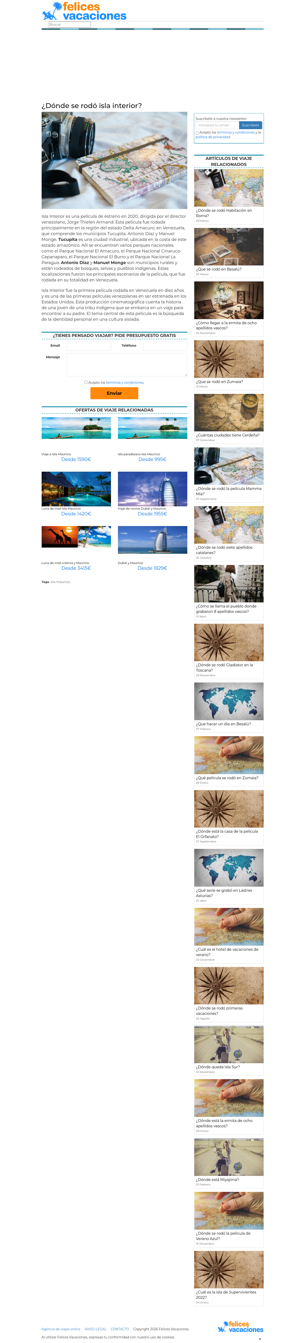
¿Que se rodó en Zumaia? (219, 382)
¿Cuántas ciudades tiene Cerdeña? (228, 435)
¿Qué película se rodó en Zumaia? (227, 778)
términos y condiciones (124, 382)
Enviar (114, 393)
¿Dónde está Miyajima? (217, 1180)
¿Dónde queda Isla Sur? (218, 1067)
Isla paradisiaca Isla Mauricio (139, 454)
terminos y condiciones (236, 132)
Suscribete (250, 125)
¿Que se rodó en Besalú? (219, 269)
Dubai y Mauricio (130, 563)
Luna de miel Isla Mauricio (61, 508)
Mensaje (53, 357)
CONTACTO (120, 1329)
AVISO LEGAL (96, 1329)
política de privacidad (213, 137)
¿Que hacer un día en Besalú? (223, 724)
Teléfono (129, 345)
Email (55, 345)
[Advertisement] (153, 67)
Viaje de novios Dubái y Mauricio (142, 508)
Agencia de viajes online (61, 1329)
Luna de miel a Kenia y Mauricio (65, 563)
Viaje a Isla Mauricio (56, 454)
